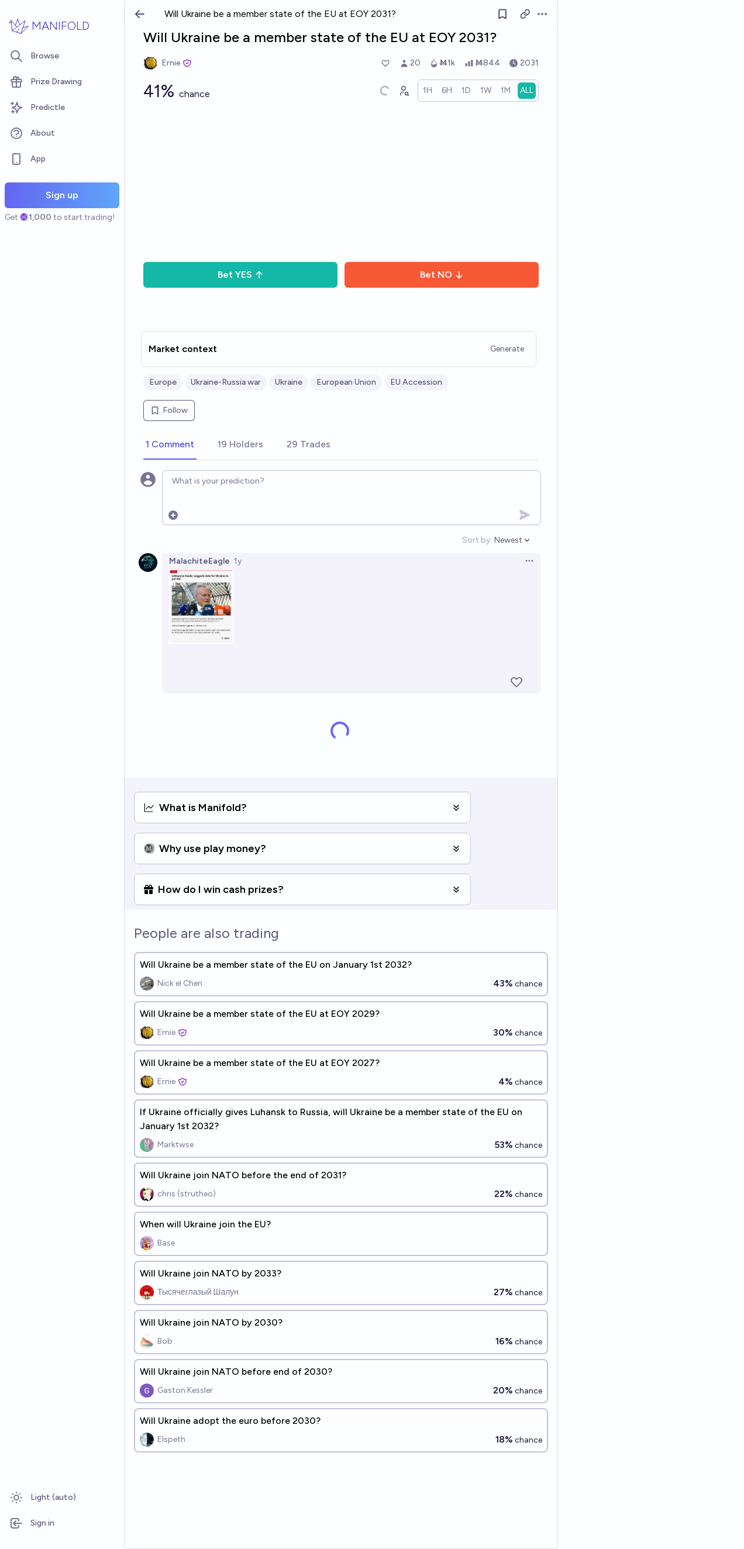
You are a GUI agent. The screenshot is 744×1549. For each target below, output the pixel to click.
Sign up (62, 195)
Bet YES (241, 274)
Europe (163, 382)
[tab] (170, 445)
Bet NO (442, 274)
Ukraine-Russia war (226, 382)
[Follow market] (502, 14)
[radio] (428, 90)
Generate (507, 349)
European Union (346, 382)
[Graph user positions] (403, 90)
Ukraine (288, 382)
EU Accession (416, 382)
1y (238, 561)
